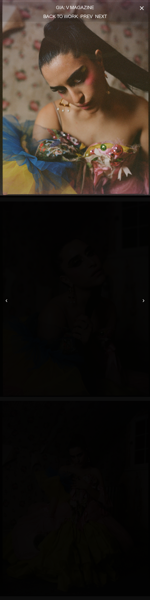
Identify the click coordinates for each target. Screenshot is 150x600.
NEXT (101, 16)
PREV (86, 16)
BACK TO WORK (60, 16)
